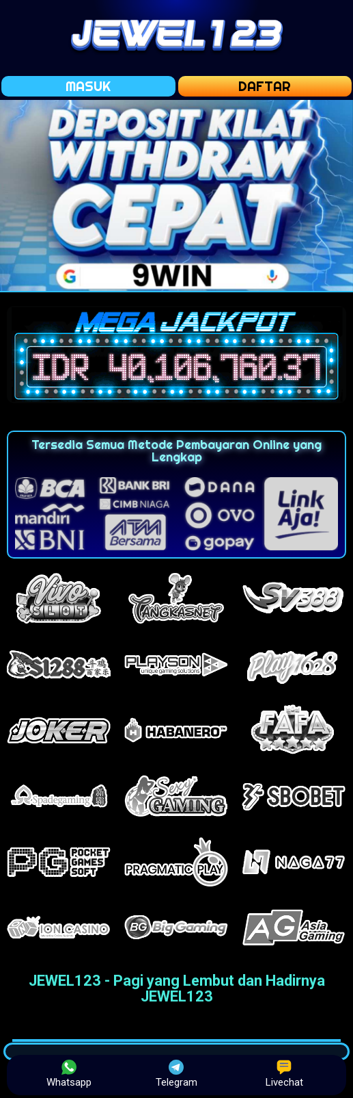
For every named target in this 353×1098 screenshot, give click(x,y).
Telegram (176, 1074)
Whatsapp (68, 1074)
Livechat (284, 1074)
